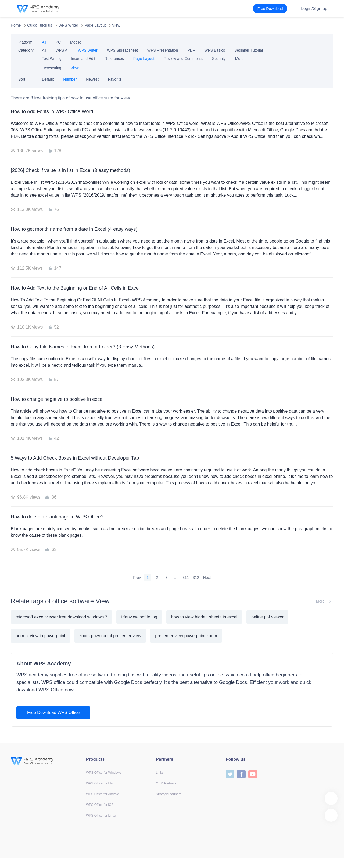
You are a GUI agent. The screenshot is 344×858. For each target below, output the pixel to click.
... (175, 577)
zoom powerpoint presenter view (110, 635)
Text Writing (52, 58)
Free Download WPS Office (53, 712)
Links (159, 772)
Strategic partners (168, 794)
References (114, 58)
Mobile (75, 42)
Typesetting (51, 68)
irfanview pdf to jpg (139, 617)
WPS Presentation (162, 50)
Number (70, 79)
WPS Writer (68, 25)
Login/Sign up (314, 8)
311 (185, 577)
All (44, 42)
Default (48, 79)
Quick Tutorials (39, 25)
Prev (137, 577)
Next (207, 577)
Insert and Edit (83, 58)
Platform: (25, 42)
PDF (191, 50)
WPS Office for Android (102, 794)
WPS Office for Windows (103, 772)
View (116, 25)
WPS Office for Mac (100, 783)
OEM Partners (166, 783)
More (239, 58)
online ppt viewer (267, 617)
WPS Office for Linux (101, 815)
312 (196, 577)
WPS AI (62, 50)
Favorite (115, 79)
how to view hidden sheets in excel (204, 617)
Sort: (22, 79)
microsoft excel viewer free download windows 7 (61, 617)
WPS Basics (214, 50)
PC (58, 42)
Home (16, 25)
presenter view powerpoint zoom (186, 635)
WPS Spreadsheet (122, 50)
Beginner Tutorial (248, 50)
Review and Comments (183, 58)
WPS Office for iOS (99, 805)
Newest (92, 79)
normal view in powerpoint (40, 635)
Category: (26, 50)
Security (219, 58)
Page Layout (95, 25)
